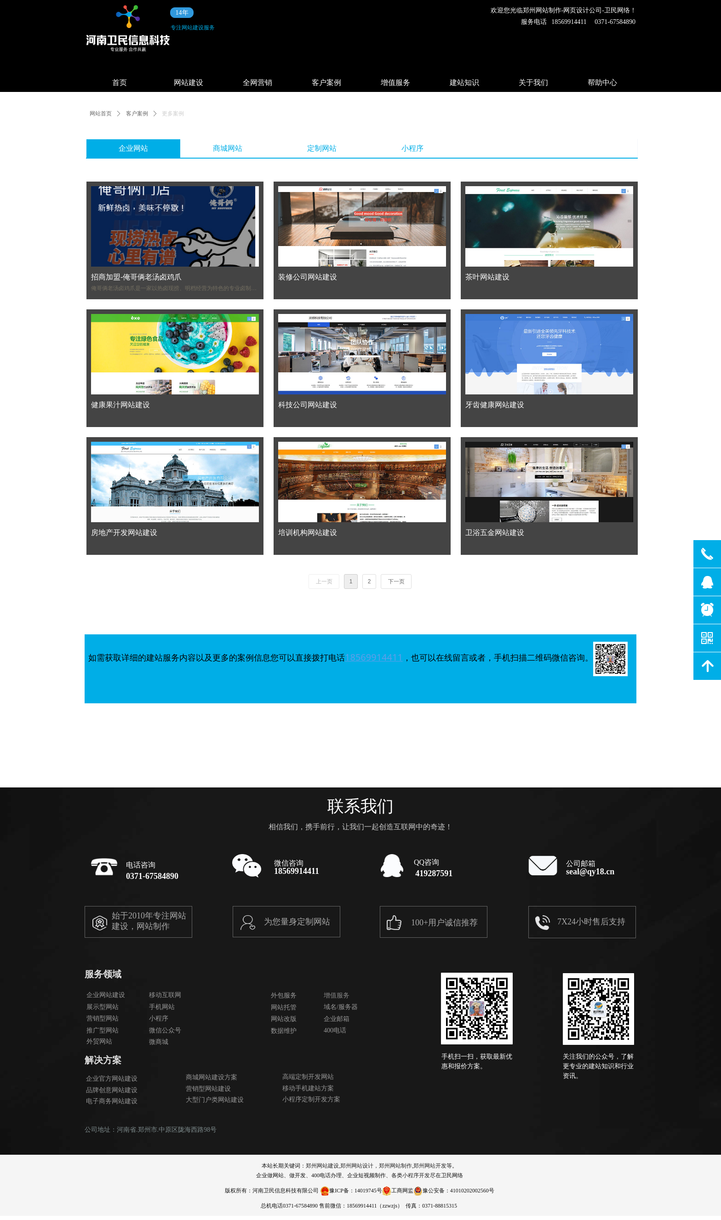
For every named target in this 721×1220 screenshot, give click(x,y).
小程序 (412, 148)
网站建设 (188, 82)
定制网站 (322, 148)
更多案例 (173, 113)
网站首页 (101, 113)
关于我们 (533, 82)
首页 (119, 82)
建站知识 (464, 82)
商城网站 (227, 148)
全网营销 (257, 82)
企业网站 (133, 148)
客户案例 (326, 82)
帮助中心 (602, 82)
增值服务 (395, 82)
